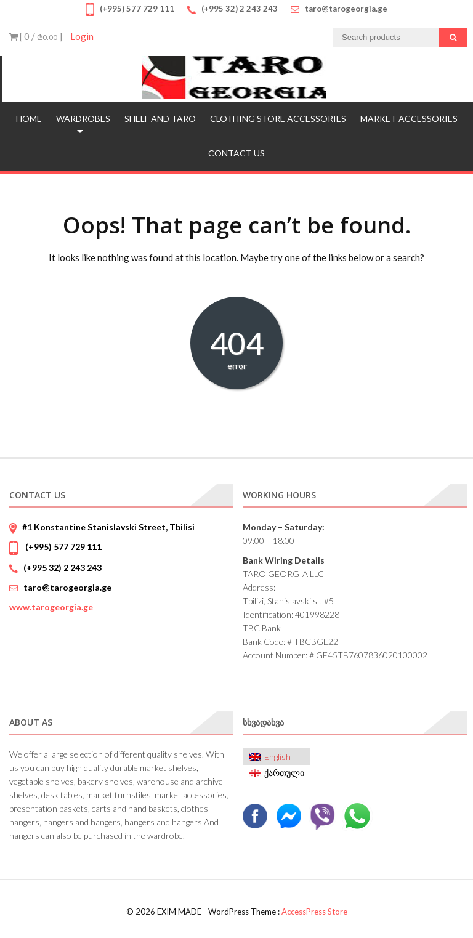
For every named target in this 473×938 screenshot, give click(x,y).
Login (82, 36)
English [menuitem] (277, 756)
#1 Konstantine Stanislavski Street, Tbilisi (108, 527)
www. (51, 607)
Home (29, 118)
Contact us (236, 153)
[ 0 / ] (35, 36)
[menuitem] (276, 756)
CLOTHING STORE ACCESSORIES (278, 118)
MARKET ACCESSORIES (409, 118)
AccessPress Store (314, 911)
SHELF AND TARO (160, 118)
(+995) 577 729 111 (62, 546)
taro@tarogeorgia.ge (67, 587)
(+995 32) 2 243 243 (62, 567)
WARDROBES (83, 118)
